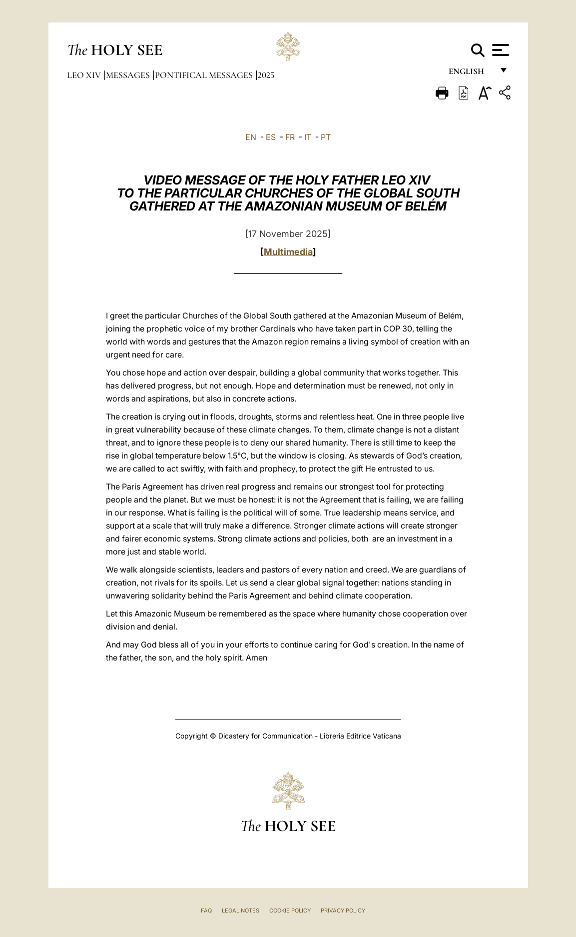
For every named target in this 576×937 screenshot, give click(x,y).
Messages (129, 75)
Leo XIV (85, 75)
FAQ (206, 910)
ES (271, 137)
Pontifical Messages (205, 75)
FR (290, 137)
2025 (266, 75)
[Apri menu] (499, 50)
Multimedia (288, 251)
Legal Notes (240, 910)
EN (250, 137)
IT (307, 137)
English (471, 74)
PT (326, 137)
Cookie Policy (290, 910)
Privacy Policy (343, 910)
